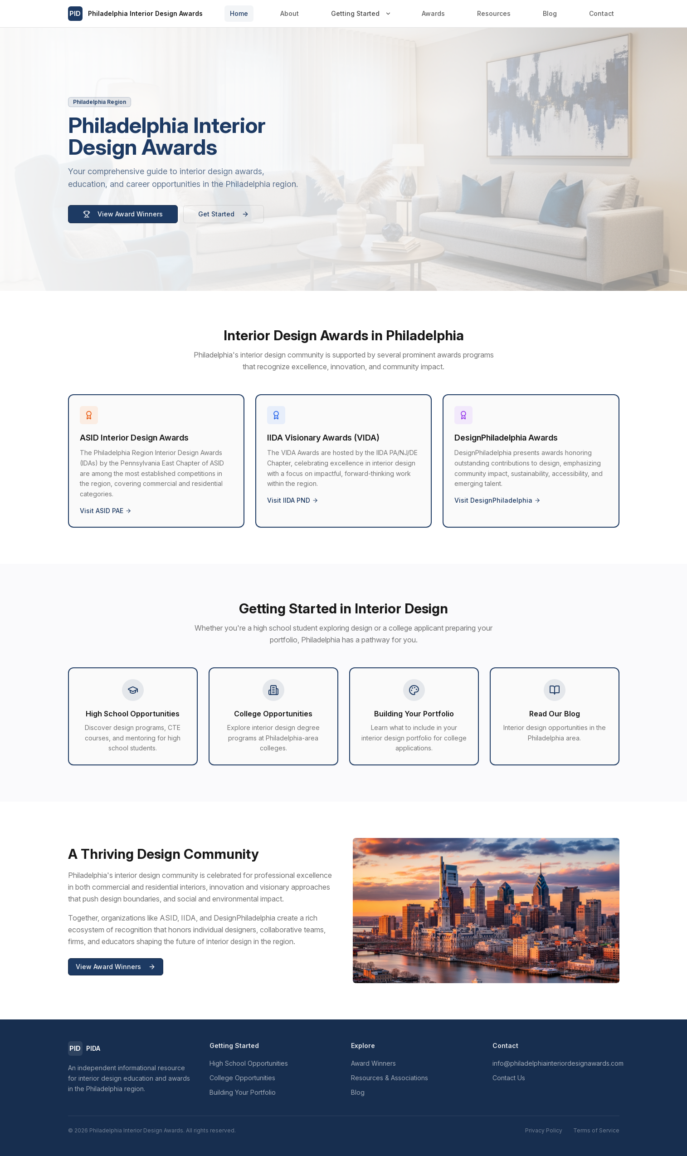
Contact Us (508, 1078)
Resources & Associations (389, 1078)
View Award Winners (123, 214)
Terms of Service (596, 1130)
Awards (433, 13)
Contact (601, 13)
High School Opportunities (249, 1063)
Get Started (223, 214)
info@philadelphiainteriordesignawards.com (558, 1063)
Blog (550, 13)
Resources (494, 13)
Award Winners (373, 1063)
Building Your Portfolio (243, 1092)
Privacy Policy (543, 1130)
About (289, 13)
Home (239, 13)
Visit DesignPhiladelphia (497, 500)
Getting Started (355, 13)
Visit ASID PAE (106, 510)
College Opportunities (242, 1078)
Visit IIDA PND (292, 500)
